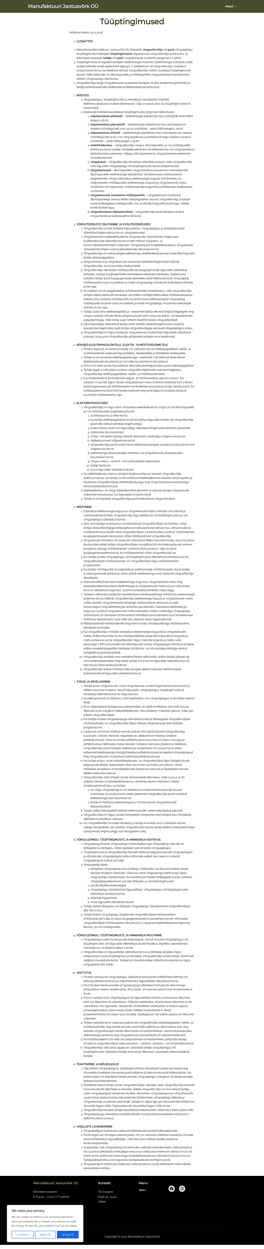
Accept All (68, 1234)
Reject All (45, 1234)
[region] (45, 1223)
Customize (23, 1234)
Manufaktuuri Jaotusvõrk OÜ (63, 6)
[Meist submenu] (235, 6)
